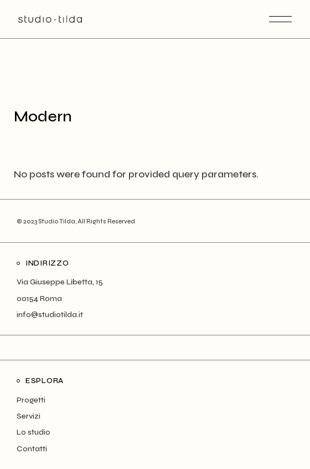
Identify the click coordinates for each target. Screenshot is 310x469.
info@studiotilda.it (50, 314)
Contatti (32, 448)
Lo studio (33, 432)
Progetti (31, 400)
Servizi (28, 416)
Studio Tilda (56, 221)
